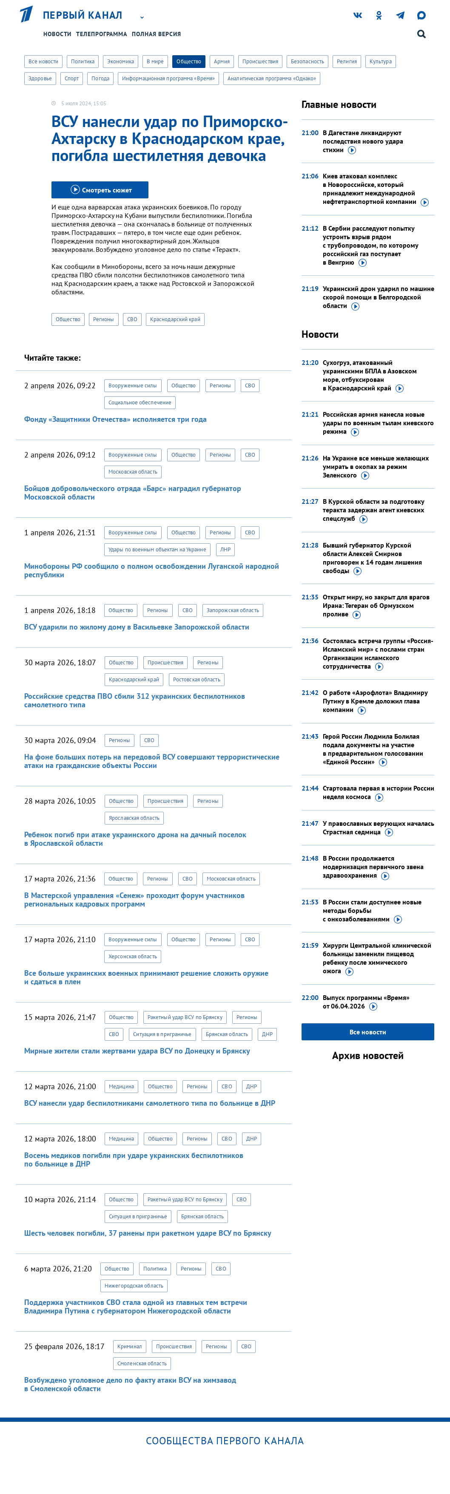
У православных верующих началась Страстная (378, 828)
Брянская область (227, 1034)
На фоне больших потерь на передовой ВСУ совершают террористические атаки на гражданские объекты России (151, 761)
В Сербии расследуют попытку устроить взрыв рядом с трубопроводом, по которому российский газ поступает (370, 245)
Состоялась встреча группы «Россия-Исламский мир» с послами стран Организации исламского (378, 653)
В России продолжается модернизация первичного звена (373, 867)
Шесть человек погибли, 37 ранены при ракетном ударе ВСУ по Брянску (147, 1233)
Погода (100, 78)
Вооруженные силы (132, 385)
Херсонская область (132, 956)
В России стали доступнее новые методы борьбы (372, 911)
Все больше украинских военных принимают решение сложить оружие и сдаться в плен (146, 977)
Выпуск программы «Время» (366, 1002)
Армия (222, 61)
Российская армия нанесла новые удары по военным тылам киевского (378, 423)
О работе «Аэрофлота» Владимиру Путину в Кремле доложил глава (375, 701)
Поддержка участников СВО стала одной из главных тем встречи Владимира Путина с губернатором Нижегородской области (135, 1306)
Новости (57, 34)
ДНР (267, 1034)
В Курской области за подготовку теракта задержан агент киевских (373, 510)
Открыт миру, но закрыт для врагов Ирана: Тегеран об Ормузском (376, 606)
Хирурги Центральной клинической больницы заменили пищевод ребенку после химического (377, 958)
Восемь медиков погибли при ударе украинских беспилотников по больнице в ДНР (133, 1159)
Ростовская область (196, 679)
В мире (155, 61)
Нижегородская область (134, 1285)
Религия (347, 61)
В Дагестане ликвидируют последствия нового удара (363, 141)
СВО (132, 319)
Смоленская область (142, 1363)
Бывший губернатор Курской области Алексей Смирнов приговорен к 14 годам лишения (372, 558)
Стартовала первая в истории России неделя (378, 793)
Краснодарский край (175, 319)
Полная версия (156, 34)
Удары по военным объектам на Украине (157, 549)
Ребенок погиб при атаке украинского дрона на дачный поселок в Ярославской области (135, 839)
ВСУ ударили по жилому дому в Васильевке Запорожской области (136, 627)
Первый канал (83, 15)
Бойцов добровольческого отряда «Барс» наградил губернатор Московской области (132, 492)
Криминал (129, 1346)
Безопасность (307, 61)
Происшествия (260, 61)
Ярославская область (134, 818)
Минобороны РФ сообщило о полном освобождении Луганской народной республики (151, 570)
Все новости (43, 61)
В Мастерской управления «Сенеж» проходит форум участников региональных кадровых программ (134, 899)
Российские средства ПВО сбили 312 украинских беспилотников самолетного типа (134, 700)
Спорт (72, 78)
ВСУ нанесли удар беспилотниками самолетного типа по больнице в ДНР (149, 1103)
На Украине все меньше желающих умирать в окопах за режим (376, 467)
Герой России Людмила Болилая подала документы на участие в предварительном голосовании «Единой (373, 749)
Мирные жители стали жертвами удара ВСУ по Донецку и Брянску (137, 1051)
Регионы (103, 319)
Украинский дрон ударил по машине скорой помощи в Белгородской (378, 297)
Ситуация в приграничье (162, 1034)
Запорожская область (233, 610)
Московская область (132, 471)
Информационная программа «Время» (168, 78)
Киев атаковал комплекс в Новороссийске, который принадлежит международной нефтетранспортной (376, 189)
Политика (82, 61)
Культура (381, 61)
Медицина (121, 1086)
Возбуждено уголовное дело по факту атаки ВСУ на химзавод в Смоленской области (130, 1384)
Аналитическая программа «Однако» (272, 78)
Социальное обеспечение (139, 402)
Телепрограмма (101, 34)
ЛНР (225, 549)
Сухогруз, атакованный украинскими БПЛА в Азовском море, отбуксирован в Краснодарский (370, 375)
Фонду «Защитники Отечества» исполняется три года (115, 419)
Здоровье (40, 78)
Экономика (120, 61)
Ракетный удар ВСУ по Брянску (185, 1017)
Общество (189, 61)
